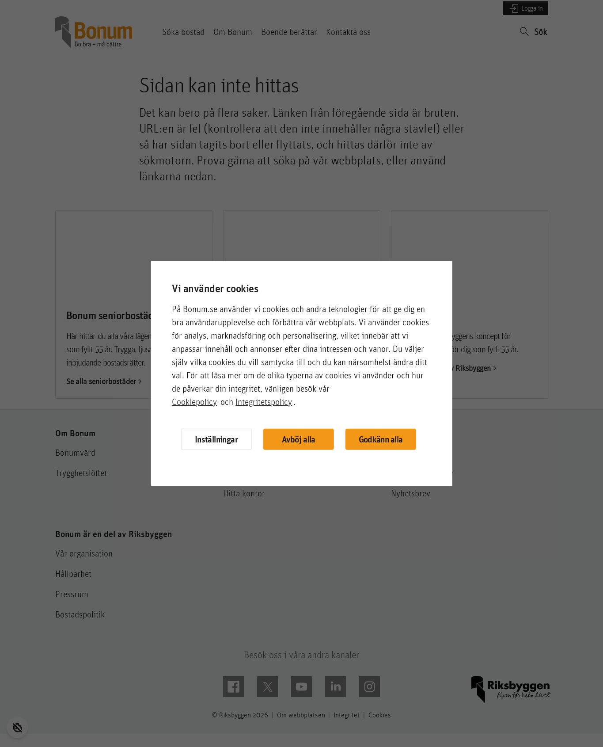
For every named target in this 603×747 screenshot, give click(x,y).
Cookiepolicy (194, 401)
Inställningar (214, 438)
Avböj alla (298, 439)
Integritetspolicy (263, 401)
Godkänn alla (381, 439)
